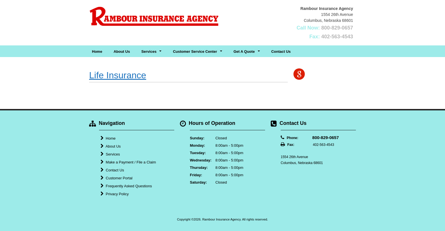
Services (110, 154)
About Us (122, 51)
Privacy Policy (114, 194)
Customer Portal (116, 178)
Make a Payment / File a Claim (128, 162)
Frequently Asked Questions (126, 186)
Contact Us (281, 51)
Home (97, 51)
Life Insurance (117, 75)
